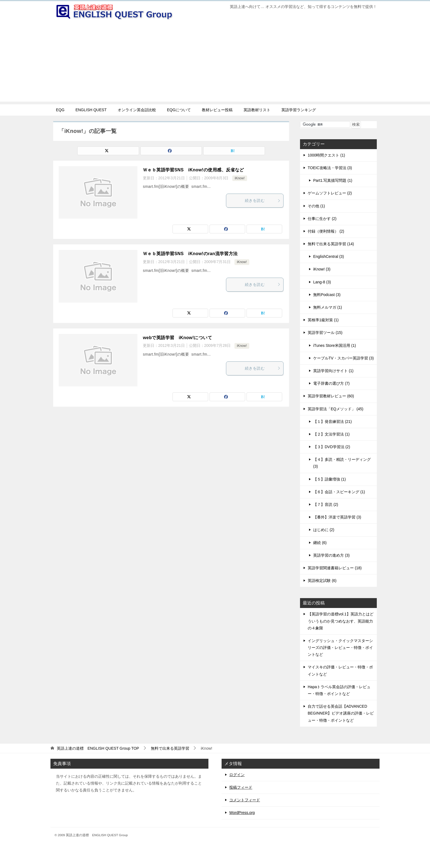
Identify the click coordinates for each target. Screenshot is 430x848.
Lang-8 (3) (322, 282)
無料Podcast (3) (327, 294)
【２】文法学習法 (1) (331, 434)
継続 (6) (320, 542)
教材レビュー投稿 (217, 110)
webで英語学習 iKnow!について (177, 337)
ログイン (237, 774)
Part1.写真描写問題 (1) (332, 180)
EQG (60, 110)
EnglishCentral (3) (328, 256)
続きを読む (263, 200)
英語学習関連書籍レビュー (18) (335, 568)
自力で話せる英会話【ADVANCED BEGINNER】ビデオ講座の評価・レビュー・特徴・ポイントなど (341, 713)
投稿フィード (240, 787)
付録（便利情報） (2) (326, 231)
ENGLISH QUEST (91, 110)
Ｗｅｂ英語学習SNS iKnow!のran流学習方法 (190, 253)
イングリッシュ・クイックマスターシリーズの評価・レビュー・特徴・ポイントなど (340, 647)
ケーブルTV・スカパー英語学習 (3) (343, 358)
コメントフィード (244, 800)
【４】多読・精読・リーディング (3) (342, 462)
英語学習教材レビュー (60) (331, 396)
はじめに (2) (323, 530)
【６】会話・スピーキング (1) (339, 492)
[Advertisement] (215, 63)
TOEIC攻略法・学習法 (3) (330, 168)
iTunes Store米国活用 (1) (334, 345)
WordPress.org (242, 812)
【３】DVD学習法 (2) (331, 447)
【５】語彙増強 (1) (329, 479)
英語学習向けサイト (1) (333, 371)
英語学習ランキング (298, 110)
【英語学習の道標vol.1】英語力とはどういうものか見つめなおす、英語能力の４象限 (341, 621)
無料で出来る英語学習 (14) (331, 244)
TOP (98, 748)
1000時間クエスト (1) (326, 155)
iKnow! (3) (321, 269)
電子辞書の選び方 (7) (331, 383)
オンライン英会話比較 (137, 110)
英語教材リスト (257, 110)
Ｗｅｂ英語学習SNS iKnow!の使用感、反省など (193, 170)
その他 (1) (316, 206)
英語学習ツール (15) (325, 332)
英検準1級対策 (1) (323, 320)
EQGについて (179, 110)
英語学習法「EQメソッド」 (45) (335, 409)
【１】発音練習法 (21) (332, 421)
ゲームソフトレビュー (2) (330, 193)
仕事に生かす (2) (322, 218)
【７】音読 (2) (325, 504)
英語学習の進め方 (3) (331, 555)
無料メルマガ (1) (327, 307)
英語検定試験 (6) (322, 580)
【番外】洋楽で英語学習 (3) (337, 517)
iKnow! (240, 178)
